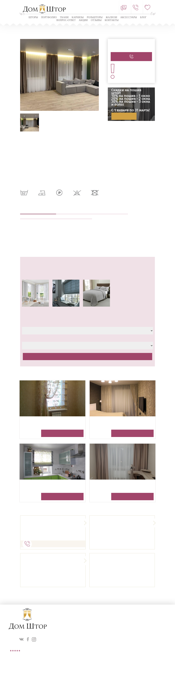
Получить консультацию (62, 433)
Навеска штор (38, 216)
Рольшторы (95, 17)
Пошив (110, 211)
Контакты (112, 20)
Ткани (64, 17)
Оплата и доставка (74, 216)
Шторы (33, 17)
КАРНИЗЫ (78, 17)
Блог (143, 17)
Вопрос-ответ (66, 20)
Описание (38, 211)
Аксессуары (128, 17)
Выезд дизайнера (74, 211)
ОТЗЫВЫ (96, 20)
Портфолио (49, 17)
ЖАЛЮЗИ (111, 17)
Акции (83, 20)
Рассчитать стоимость (87, 356)
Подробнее (124, 116)
